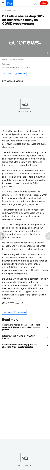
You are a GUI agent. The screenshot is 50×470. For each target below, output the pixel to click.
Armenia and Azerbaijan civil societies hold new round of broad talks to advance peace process (21, 327)
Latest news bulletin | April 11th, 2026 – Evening (19, 337)
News (9, 10)
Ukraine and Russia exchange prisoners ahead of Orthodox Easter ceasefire (19, 345)
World (16, 10)
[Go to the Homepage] (9, 3)
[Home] (3, 10)
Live (44, 3)
